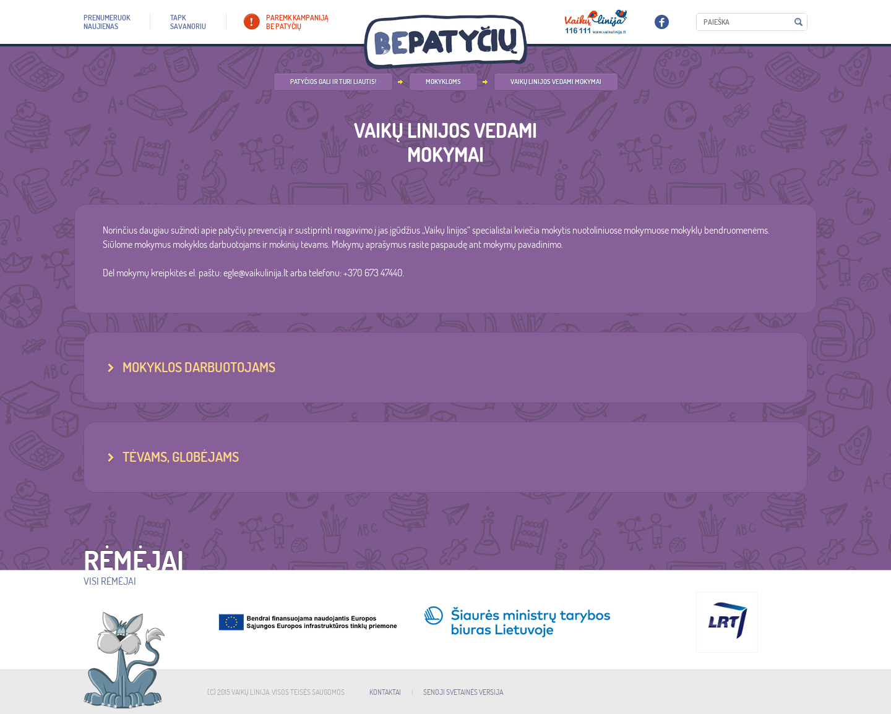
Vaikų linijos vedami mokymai (555, 81)
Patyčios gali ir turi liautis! (333, 81)
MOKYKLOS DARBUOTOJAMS (199, 367)
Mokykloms (443, 81)
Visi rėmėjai (110, 581)
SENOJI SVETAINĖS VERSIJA (463, 692)
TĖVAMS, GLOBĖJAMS (181, 456)
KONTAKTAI (385, 692)
